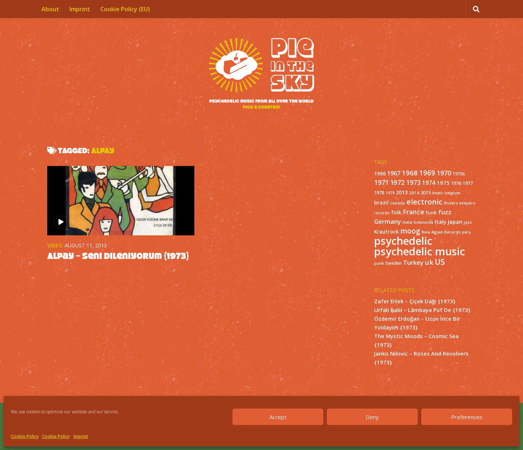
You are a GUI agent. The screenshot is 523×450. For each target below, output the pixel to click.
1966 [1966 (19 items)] (380, 173)
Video (54, 245)
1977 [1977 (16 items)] (468, 183)
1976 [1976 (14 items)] (456, 183)
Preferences (466, 417)
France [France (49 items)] (413, 211)
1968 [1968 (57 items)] (410, 172)
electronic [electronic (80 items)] (424, 201)
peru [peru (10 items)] (466, 232)
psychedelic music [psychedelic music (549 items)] (419, 251)
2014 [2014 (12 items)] (414, 192)
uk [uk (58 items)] (429, 262)
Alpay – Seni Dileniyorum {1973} (118, 256)
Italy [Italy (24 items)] (440, 221)
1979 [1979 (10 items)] (390, 192)
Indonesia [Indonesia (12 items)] (423, 222)
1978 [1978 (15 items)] (379, 193)
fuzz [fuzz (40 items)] (444, 212)
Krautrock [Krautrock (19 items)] (386, 231)
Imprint (80, 436)
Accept (278, 417)
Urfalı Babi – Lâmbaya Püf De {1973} (422, 309)
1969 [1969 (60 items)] (427, 173)
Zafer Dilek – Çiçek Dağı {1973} (414, 301)
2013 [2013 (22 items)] (402, 192)
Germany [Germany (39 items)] (387, 221)
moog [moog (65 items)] (410, 231)
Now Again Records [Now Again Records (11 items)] (441, 232)
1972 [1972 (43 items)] (397, 182)
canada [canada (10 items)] (397, 203)
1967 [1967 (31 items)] (393, 173)
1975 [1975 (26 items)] (443, 182)
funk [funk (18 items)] (431, 212)
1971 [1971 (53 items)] (381, 182)
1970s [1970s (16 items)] (459, 173)
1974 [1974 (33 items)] (428, 183)
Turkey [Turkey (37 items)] (413, 262)
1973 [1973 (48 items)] (413, 182)
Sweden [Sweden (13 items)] (393, 263)
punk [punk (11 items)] (379, 263)
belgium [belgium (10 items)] (453, 192)
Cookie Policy (24, 436)
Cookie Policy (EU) (125, 9)
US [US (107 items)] (440, 261)
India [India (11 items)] (407, 222)
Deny (372, 417)
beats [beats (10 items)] (437, 192)
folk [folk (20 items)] (396, 212)
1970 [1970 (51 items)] (444, 173)
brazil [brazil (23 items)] (381, 202)
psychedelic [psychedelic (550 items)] (403, 241)
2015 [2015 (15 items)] (426, 193)
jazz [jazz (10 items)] (468, 222)
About (50, 9)
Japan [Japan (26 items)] (455, 221)
